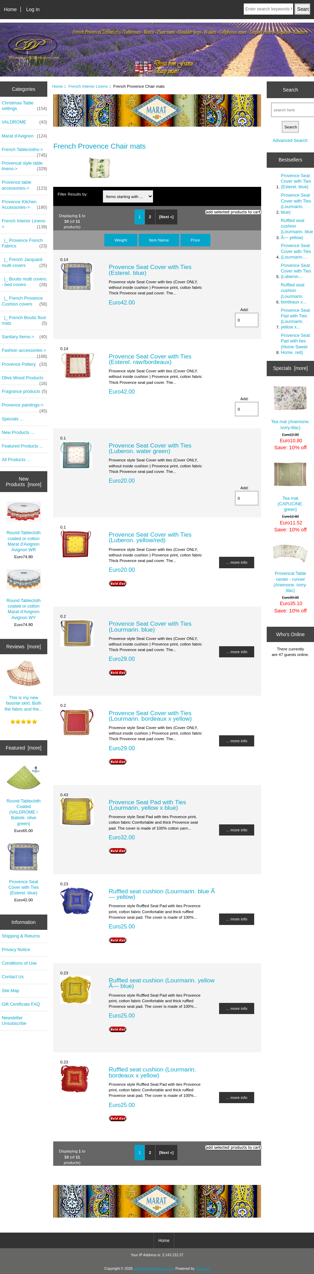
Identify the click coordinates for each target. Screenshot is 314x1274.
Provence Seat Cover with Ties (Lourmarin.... (296, 251)
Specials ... (12, 418)
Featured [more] (23, 748)
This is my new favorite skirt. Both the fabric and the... (23, 685)
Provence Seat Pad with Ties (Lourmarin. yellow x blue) (147, 805)
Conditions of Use (19, 963)
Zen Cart (202, 1269)
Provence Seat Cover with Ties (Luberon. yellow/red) (150, 537)
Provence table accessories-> (24, 185)
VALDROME (24, 122)
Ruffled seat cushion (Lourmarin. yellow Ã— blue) (162, 983)
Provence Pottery (24, 364)
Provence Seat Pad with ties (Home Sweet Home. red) (295, 344)
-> (24, 223)
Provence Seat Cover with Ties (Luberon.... (296, 271)
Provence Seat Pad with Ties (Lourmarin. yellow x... (295, 319)
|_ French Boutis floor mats (24, 320)
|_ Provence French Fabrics (24, 243)
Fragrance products (24, 391)
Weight (121, 240)
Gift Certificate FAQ (21, 1004)
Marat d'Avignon (24, 136)
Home (10, 9)
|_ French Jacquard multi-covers (24, 262)
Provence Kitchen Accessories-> (24, 204)
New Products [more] (23, 481)
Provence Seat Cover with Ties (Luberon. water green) (150, 448)
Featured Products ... (22, 446)
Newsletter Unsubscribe (14, 1020)
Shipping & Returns (21, 936)
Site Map (10, 990)
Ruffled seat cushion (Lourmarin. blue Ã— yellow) (162, 894)
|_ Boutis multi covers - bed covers (24, 281)
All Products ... (16, 459)
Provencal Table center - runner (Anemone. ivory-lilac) (290, 568)
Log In (33, 9)
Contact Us (13, 976)
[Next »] (166, 217)
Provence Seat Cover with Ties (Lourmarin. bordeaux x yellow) (150, 716)
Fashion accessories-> (24, 352)
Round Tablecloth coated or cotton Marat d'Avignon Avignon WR (23, 526)
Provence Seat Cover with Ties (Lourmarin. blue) (150, 626)
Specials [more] (290, 368)
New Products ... (18, 432)
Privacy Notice (16, 949)
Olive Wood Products (24, 379)
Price (195, 240)
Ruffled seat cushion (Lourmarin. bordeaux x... (293, 293)
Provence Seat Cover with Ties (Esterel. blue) (23, 869)
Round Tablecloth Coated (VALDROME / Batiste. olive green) (23, 795)
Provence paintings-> (24, 406)
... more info (236, 562)
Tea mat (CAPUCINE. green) (290, 486)
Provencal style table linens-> (24, 166)
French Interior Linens (88, 86)
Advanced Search (290, 140)
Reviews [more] (23, 646)
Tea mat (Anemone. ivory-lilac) (290, 408)
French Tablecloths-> (24, 151)
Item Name (159, 240)
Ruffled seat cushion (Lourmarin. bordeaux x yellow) (152, 1072)
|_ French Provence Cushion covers (24, 301)
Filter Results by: (73, 194)
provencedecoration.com (153, 1269)
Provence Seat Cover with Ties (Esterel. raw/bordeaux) (150, 359)
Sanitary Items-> (24, 337)
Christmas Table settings (24, 105)
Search (290, 90)
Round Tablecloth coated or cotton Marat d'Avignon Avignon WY (23, 594)
